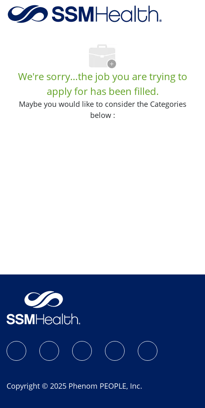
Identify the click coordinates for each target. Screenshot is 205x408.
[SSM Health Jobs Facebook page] (16, 351)
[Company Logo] (85, 13)
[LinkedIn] (82, 351)
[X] (115, 351)
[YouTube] (147, 351)
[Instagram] (49, 351)
